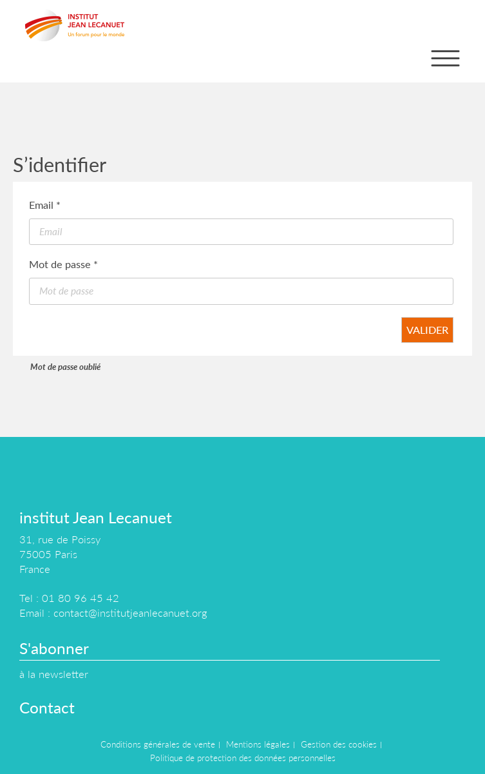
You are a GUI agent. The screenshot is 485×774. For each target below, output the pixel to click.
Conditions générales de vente (157, 744)
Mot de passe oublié (65, 367)
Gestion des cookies (339, 744)
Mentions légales (258, 744)
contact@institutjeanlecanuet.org (130, 612)
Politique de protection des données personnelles (243, 758)
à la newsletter (53, 674)
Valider (427, 330)
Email (45, 204)
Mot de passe (63, 264)
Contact (47, 707)
